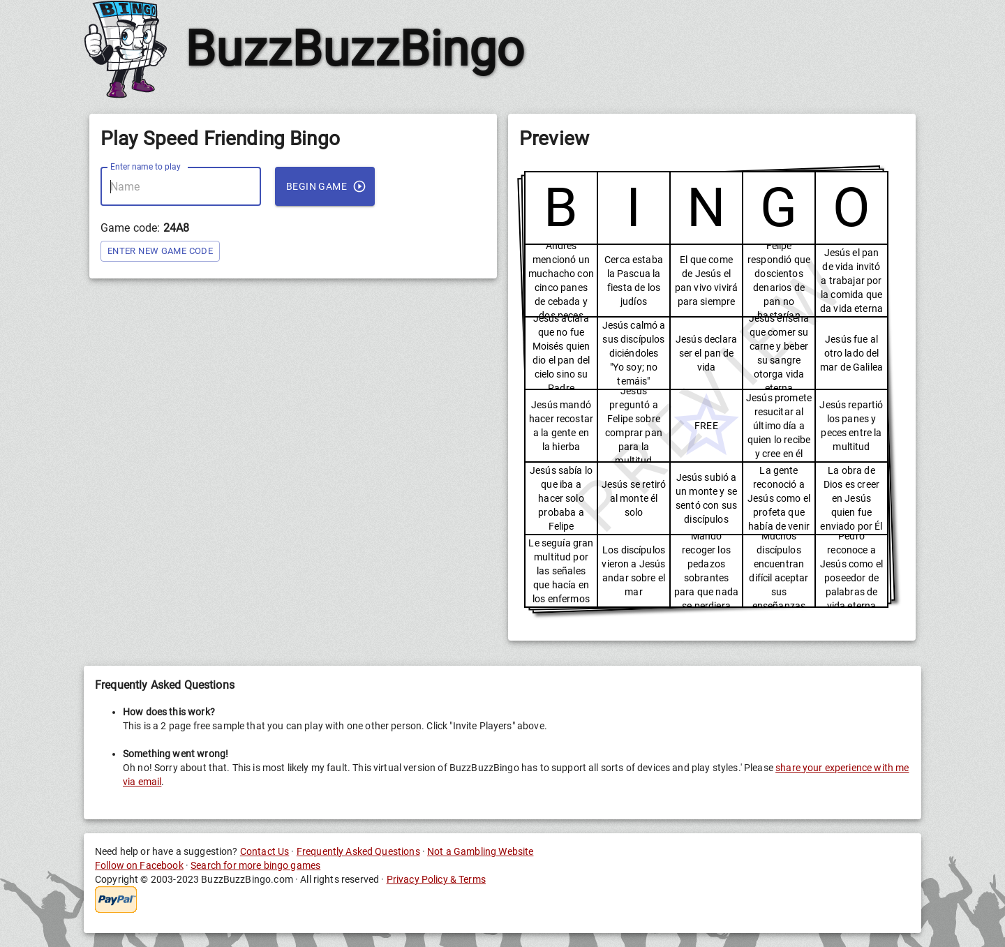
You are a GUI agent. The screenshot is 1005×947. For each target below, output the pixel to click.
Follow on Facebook (139, 865)
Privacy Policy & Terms (436, 879)
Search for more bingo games (255, 865)
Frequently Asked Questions (358, 851)
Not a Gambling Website (480, 851)
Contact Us (265, 851)
